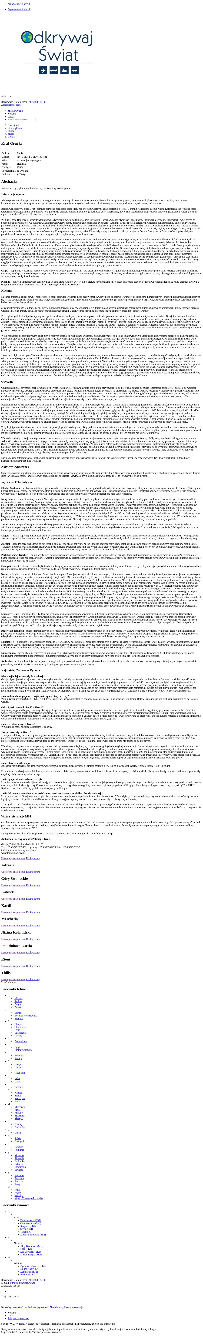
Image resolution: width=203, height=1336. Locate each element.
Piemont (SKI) (27, 1274)
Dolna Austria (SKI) (30, 1220)
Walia (17, 1189)
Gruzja (11, 136)
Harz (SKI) (26, 1249)
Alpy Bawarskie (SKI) (31, 1246)
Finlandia (19, 1055)
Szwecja (19, 1169)
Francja (18, 1058)
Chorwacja (20, 1027)
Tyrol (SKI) (26, 1231)
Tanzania (19, 1178)
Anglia (17, 1004)
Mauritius (19, 1115)
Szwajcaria (20, 1167)
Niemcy (19, 1124)
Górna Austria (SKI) (30, 1223)
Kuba (17, 1101)
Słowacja (19, 1155)
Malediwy (20, 1107)
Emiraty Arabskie (23, 1050)
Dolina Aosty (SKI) (30, 1268)
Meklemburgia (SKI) (31, 1254)
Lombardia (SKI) (29, 1271)
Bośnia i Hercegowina (26, 1015)
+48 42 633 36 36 (36, 102)
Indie (17, 1078)
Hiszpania (20, 1072)
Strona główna (15, 128)
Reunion (19, 1147)
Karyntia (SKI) (28, 1226)
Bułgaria (19, 1018)
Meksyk (19, 1118)
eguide (11, 131)
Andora (18, 1001)
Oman (18, 1132)
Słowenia (19, 1158)
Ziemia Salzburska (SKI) (33, 1234)
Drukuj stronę (33, 858)
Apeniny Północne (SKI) (33, 1266)
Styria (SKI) (26, 1229)
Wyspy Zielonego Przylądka (29, 1198)
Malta (17, 1109)
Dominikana (21, 1041)
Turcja (18, 1184)
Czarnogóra (21, 1032)
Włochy (19, 1195)
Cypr (17, 1030)
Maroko (19, 1112)
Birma (18, 1012)
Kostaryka (20, 1098)
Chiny (18, 1024)
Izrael (17, 1081)
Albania (18, 998)
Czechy (18, 1035)
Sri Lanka (20, 1161)
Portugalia (20, 1141)
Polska (18, 1138)
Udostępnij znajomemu (13, 858)
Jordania (19, 1087)
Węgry (18, 1192)
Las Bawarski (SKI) (30, 1251)
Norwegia (20, 1127)
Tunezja (19, 1181)
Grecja (18, 1064)
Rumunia (19, 1149)
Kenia (18, 1095)
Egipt (17, 1047)
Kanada (18, 1092)
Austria (18, 1007)
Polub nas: (6, 96)
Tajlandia (19, 1175)
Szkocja (19, 1164)
